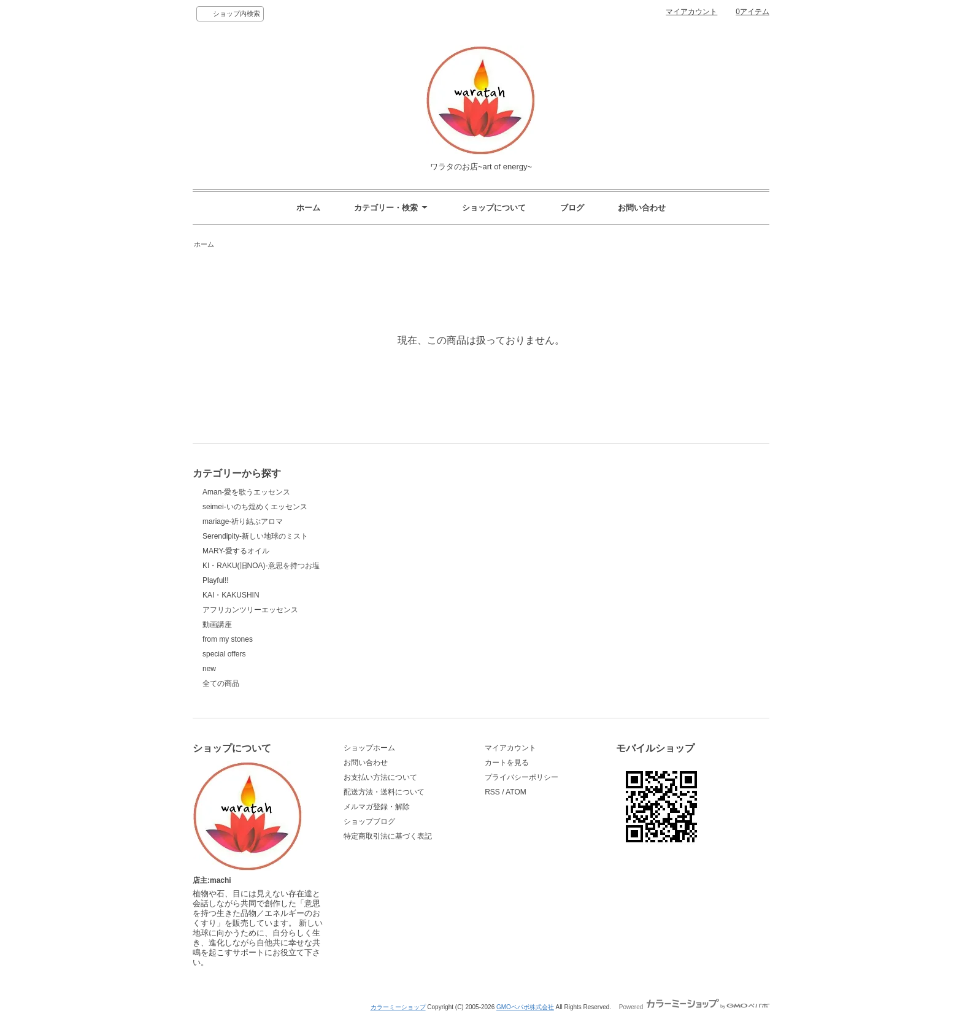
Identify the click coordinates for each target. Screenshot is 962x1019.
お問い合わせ (642, 207)
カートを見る (507, 762)
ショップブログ (369, 821)
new (209, 668)
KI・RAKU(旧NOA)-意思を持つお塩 (261, 565)
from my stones (227, 639)
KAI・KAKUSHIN (231, 595)
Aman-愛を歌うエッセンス (246, 492)
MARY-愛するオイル (235, 551)
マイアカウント (691, 11)
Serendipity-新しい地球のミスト (255, 536)
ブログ (572, 207)
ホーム (308, 207)
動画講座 (217, 624)
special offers (223, 654)
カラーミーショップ (398, 1007)
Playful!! (215, 580)
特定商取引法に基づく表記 (388, 836)
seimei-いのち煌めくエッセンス (254, 506)
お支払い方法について (380, 777)
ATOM (516, 792)
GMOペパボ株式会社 (525, 1007)
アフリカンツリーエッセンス (250, 610)
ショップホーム (369, 748)
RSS (492, 792)
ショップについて (494, 207)
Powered (694, 1007)
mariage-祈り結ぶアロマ (242, 521)
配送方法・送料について (384, 792)
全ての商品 (220, 683)
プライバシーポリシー (521, 777)
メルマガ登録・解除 (377, 806)
